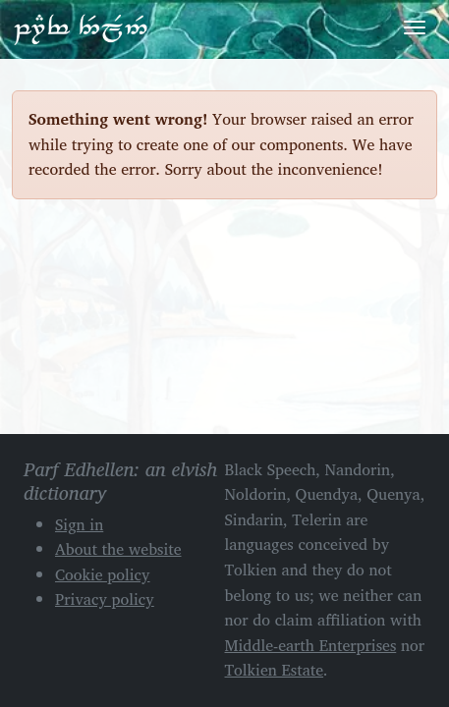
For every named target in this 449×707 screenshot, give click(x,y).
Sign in (79, 524)
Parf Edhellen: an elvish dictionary (80, 28)
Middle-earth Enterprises (311, 645)
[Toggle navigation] (414, 27)
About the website (118, 549)
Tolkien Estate (274, 669)
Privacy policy (104, 599)
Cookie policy (102, 574)
